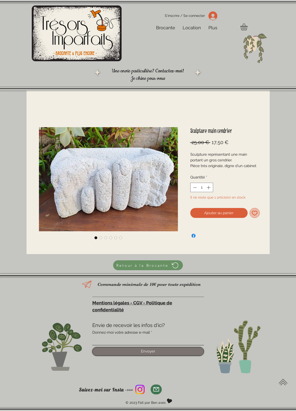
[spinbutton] (201, 187)
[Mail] (156, 389)
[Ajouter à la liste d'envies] (255, 213)
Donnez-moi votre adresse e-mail (121, 332)
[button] (248, 26)
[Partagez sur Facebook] (194, 236)
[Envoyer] (148, 351)
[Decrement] (194, 187)
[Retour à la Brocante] (148, 265)
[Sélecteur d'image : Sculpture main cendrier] (96, 237)
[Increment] (209, 187)
